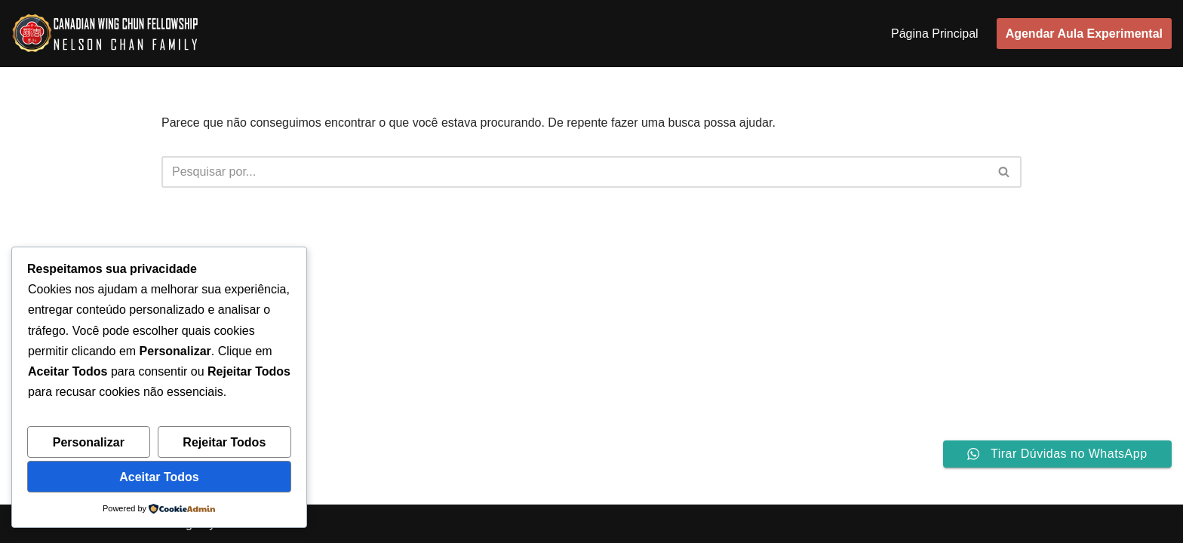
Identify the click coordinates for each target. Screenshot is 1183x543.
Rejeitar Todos (224, 442)
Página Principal (935, 33)
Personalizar (88, 442)
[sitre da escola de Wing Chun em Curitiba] (106, 34)
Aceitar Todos (159, 477)
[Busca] (574, 172)
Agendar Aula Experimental (1084, 33)
